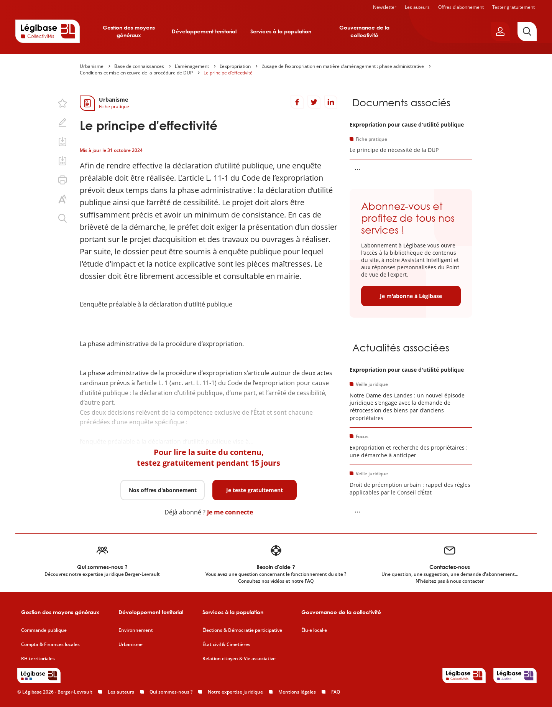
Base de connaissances (139, 66)
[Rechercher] (527, 31)
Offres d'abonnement (461, 7)
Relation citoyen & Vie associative (239, 659)
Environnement (135, 630)
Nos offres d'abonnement (163, 490)
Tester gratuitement (513, 7)
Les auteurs (417, 7)
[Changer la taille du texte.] (62, 199)
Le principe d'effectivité (228, 72)
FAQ (335, 692)
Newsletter (384, 7)
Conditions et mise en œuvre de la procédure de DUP (136, 72)
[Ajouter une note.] (62, 122)
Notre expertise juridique (235, 692)
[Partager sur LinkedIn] (330, 102)
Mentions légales (297, 692)
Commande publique (44, 630)
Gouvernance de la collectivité (364, 31)
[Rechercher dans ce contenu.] (62, 218)
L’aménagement (192, 66)
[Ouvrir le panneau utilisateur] (500, 31)
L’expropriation (235, 66)
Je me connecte (230, 512)
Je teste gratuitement (254, 490)
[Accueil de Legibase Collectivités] (47, 31)
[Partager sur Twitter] (313, 102)
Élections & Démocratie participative (242, 630)
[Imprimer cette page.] (62, 180)
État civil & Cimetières (226, 644)
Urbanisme (92, 66)
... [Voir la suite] (357, 167)
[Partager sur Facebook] (297, 102)
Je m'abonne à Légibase (411, 296)
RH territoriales (38, 659)
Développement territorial (204, 31)
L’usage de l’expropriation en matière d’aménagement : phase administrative (342, 66)
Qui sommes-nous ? (171, 692)
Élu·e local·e (314, 630)
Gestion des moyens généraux (129, 31)
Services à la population (280, 31)
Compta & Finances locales (50, 644)
